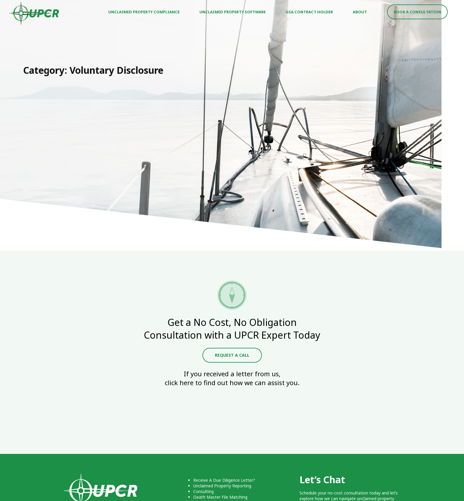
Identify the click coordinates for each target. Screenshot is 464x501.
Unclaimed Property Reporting (222, 486)
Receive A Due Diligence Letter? (224, 480)
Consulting (203, 491)
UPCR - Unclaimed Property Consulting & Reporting (34, 13)
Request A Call (232, 355)
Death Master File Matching (220, 497)
